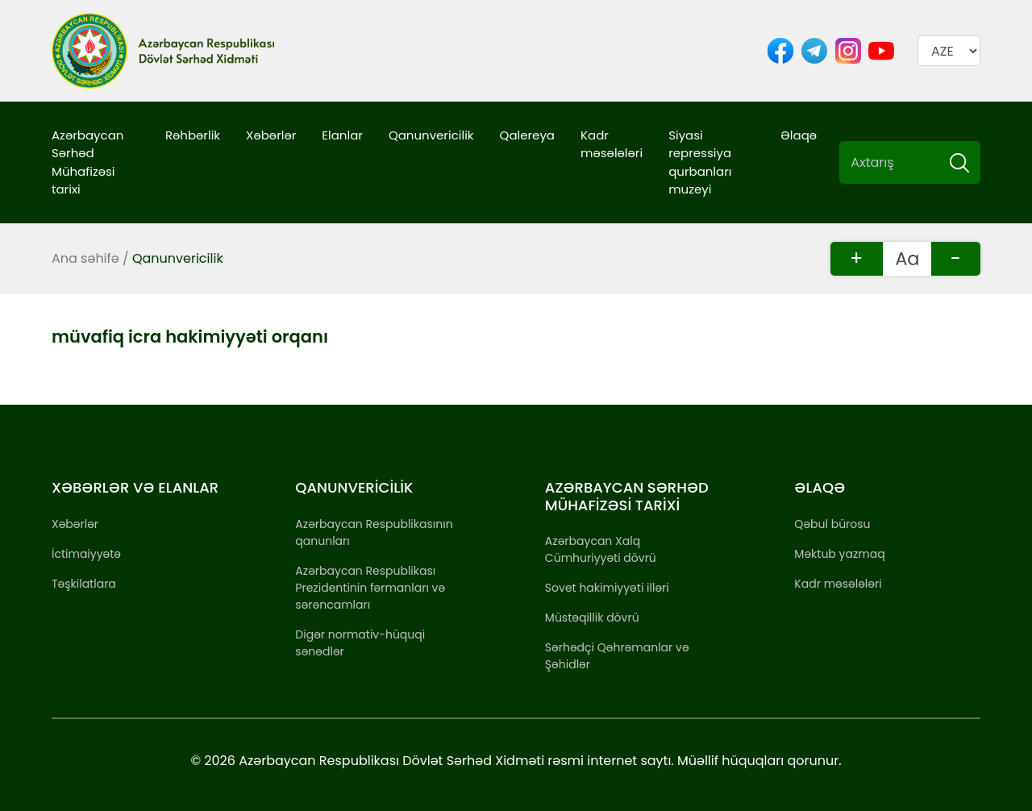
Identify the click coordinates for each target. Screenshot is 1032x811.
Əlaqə (798, 135)
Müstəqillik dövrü (592, 617)
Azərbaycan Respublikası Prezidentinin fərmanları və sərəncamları (370, 588)
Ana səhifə (85, 258)
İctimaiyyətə (86, 554)
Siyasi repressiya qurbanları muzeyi (699, 162)
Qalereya (527, 135)
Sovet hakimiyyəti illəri (607, 588)
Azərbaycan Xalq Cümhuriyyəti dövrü (600, 549)
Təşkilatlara (84, 584)
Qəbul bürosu (832, 524)
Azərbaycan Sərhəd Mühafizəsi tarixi (87, 162)
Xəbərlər (271, 135)
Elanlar (342, 135)
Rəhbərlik (192, 135)
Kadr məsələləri (611, 144)
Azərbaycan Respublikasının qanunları (373, 532)
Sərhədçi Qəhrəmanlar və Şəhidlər (617, 655)
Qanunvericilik (431, 135)
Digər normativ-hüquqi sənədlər (360, 642)
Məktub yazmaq (839, 554)
